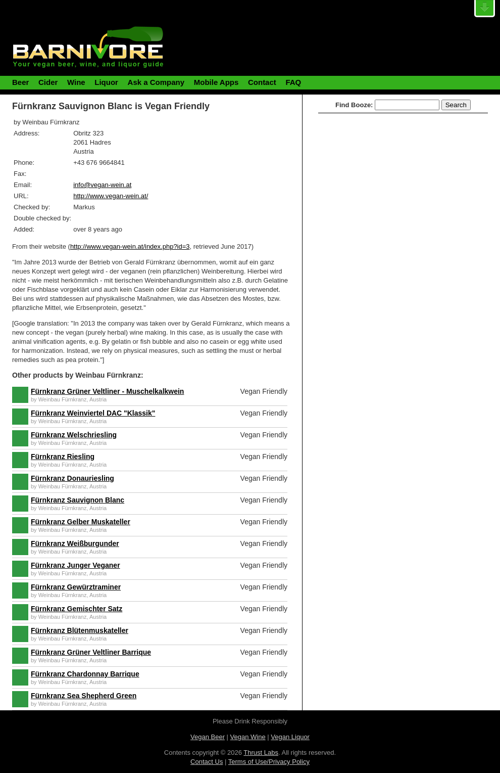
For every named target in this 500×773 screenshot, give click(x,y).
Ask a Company (156, 82)
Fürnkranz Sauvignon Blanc (77, 500)
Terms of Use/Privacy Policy (269, 761)
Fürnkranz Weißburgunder (75, 543)
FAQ (293, 82)
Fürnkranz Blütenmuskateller (79, 630)
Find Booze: (354, 105)
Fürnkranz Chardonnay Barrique (85, 674)
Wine (76, 82)
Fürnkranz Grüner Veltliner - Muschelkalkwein (107, 391)
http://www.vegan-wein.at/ (110, 196)
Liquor (106, 82)
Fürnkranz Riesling (62, 456)
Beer (20, 82)
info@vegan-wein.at (102, 185)
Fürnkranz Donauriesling (72, 478)
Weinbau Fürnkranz (62, 399)
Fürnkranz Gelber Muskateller (80, 522)
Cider (48, 82)
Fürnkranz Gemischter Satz (76, 609)
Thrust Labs (260, 752)
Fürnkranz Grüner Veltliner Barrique (91, 652)
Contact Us (206, 761)
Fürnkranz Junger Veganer (75, 565)
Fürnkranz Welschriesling (74, 435)
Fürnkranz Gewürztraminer (76, 587)
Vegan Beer (207, 737)
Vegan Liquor (290, 737)
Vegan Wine (248, 737)
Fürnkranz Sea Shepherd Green (83, 696)
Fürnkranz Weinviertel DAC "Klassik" (93, 413)
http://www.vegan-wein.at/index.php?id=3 (130, 246)
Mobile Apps (216, 82)
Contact (262, 82)
